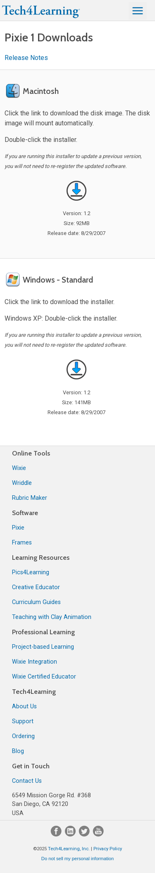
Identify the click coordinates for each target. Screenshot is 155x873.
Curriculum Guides (36, 602)
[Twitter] (85, 835)
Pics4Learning (30, 572)
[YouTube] (98, 835)
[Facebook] (57, 835)
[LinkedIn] (71, 835)
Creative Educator (36, 587)
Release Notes (26, 58)
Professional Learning (43, 632)
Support (22, 721)
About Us (24, 706)
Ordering (23, 736)
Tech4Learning (34, 692)
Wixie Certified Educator (44, 676)
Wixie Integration (34, 661)
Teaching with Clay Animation (51, 617)
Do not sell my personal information (77, 858)
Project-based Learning (43, 646)
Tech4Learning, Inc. (69, 848)
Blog (18, 751)
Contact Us (27, 780)
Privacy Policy (107, 848)
